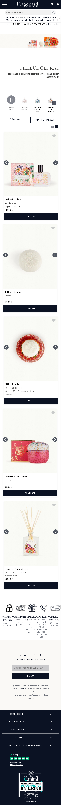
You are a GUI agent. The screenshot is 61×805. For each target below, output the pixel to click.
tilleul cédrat (24, 102)
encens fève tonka (51, 104)
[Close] (59, 19)
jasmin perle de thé (37, 104)
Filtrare (16, 119)
